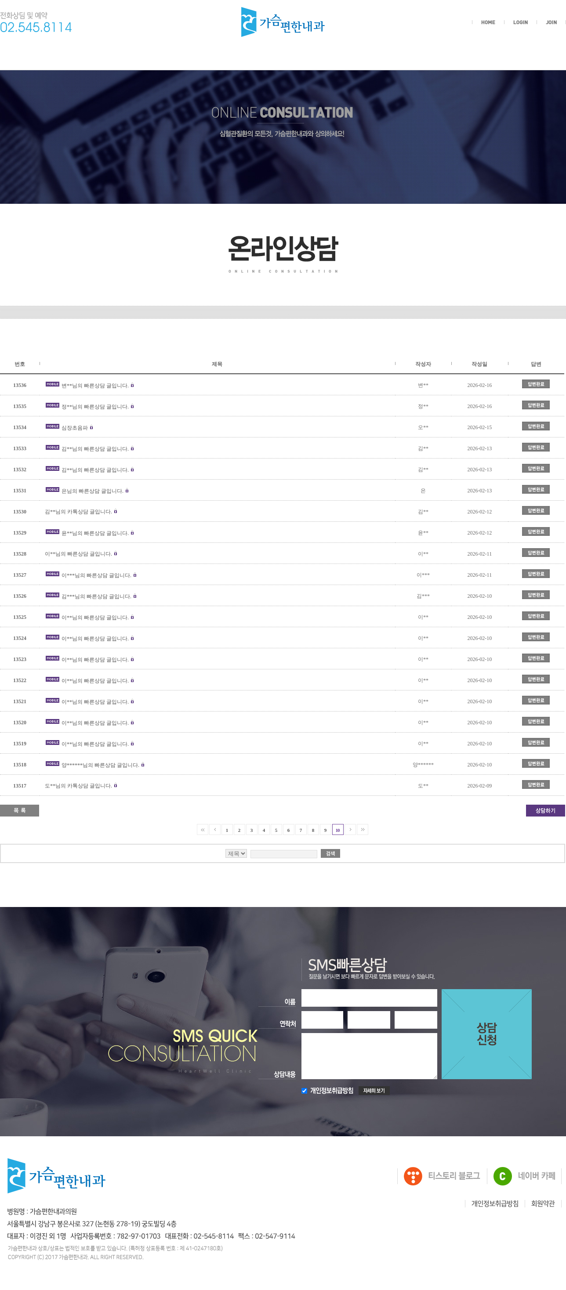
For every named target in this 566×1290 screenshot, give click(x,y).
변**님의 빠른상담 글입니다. (95, 386)
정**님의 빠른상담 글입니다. (95, 407)
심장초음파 (75, 428)
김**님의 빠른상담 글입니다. (95, 449)
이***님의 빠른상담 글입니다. (96, 575)
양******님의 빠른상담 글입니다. (100, 765)
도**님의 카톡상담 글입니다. (78, 786)
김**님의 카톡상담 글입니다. (78, 512)
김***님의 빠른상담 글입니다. (96, 596)
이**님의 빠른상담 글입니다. (78, 554)
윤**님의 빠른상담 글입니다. (95, 533)
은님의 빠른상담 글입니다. (92, 491)
